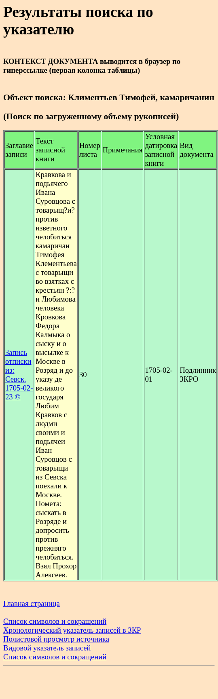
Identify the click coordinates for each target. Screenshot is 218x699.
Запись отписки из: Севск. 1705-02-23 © (19, 374)
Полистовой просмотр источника (56, 639)
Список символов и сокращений (54, 621)
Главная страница (31, 603)
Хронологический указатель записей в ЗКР (72, 630)
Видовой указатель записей (47, 648)
